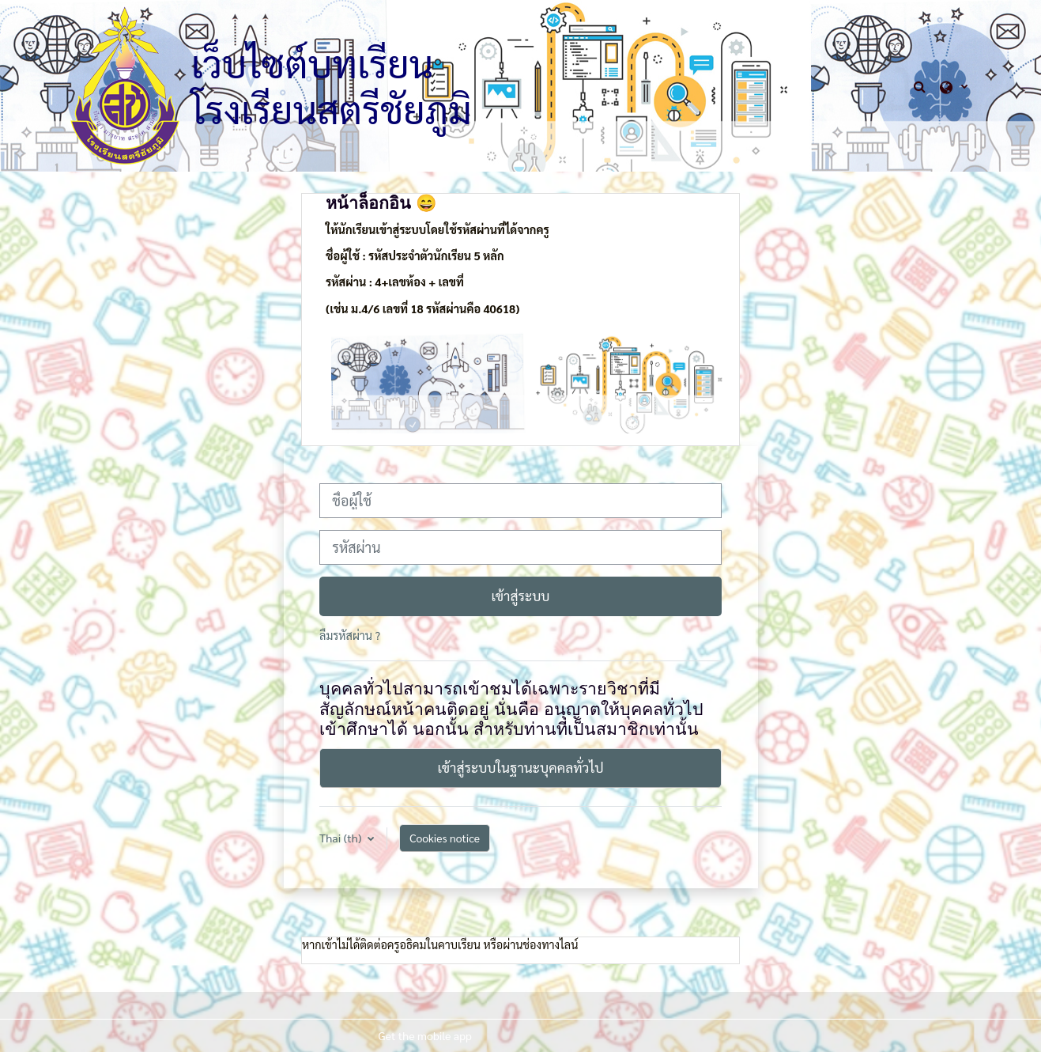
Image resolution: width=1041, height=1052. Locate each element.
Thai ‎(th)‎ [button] (341, 838)
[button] (921, 85)
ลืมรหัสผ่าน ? (349, 635)
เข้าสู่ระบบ (520, 595)
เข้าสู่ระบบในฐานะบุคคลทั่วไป (520, 767)
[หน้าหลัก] (124, 84)
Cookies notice (444, 838)
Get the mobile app (425, 1035)
